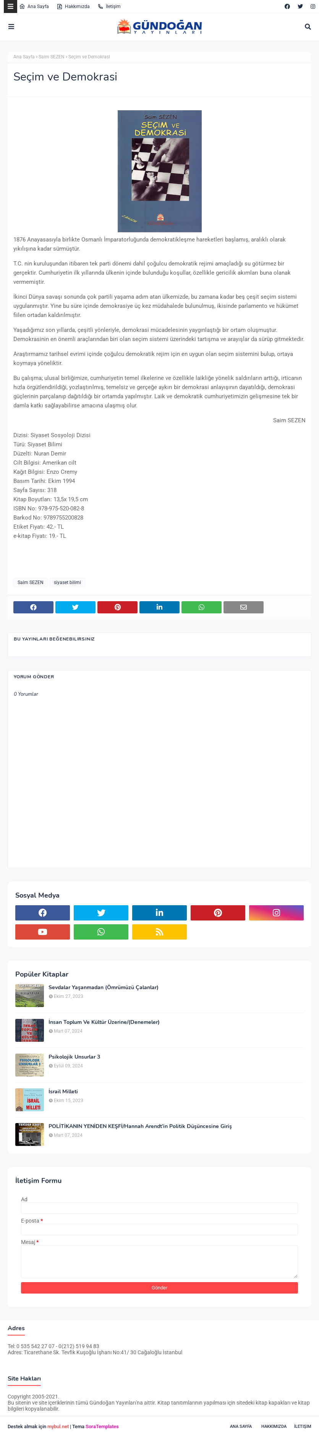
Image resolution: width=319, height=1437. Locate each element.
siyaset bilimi (67, 582)
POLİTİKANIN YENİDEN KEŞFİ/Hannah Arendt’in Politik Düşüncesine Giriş (140, 1126)
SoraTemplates (102, 1426)
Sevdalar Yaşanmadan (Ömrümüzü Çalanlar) (104, 987)
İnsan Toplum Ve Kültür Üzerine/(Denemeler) (104, 1022)
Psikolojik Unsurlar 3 (74, 1057)
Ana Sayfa (34, 6)
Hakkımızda (73, 6)
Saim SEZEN (52, 57)
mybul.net (58, 1426)
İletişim (109, 6)
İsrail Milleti (63, 1091)
